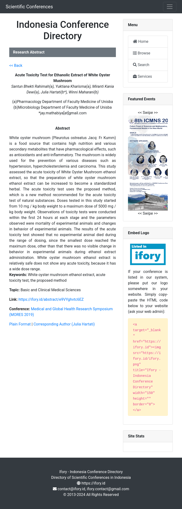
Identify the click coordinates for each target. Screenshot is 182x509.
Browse (141, 53)
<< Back (15, 65)
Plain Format (20, 324)
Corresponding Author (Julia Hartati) (64, 324)
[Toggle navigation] (169, 6)
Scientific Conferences (29, 7)
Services (142, 76)
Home (140, 41)
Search (141, 65)
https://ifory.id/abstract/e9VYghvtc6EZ (51, 299)
